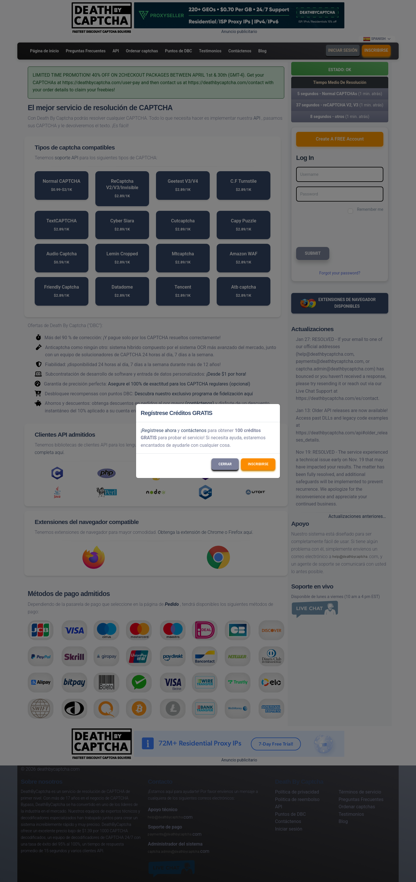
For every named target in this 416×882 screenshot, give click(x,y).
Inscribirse (258, 464)
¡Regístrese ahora (159, 430)
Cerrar (225, 464)
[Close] (273, 413)
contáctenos (194, 430)
